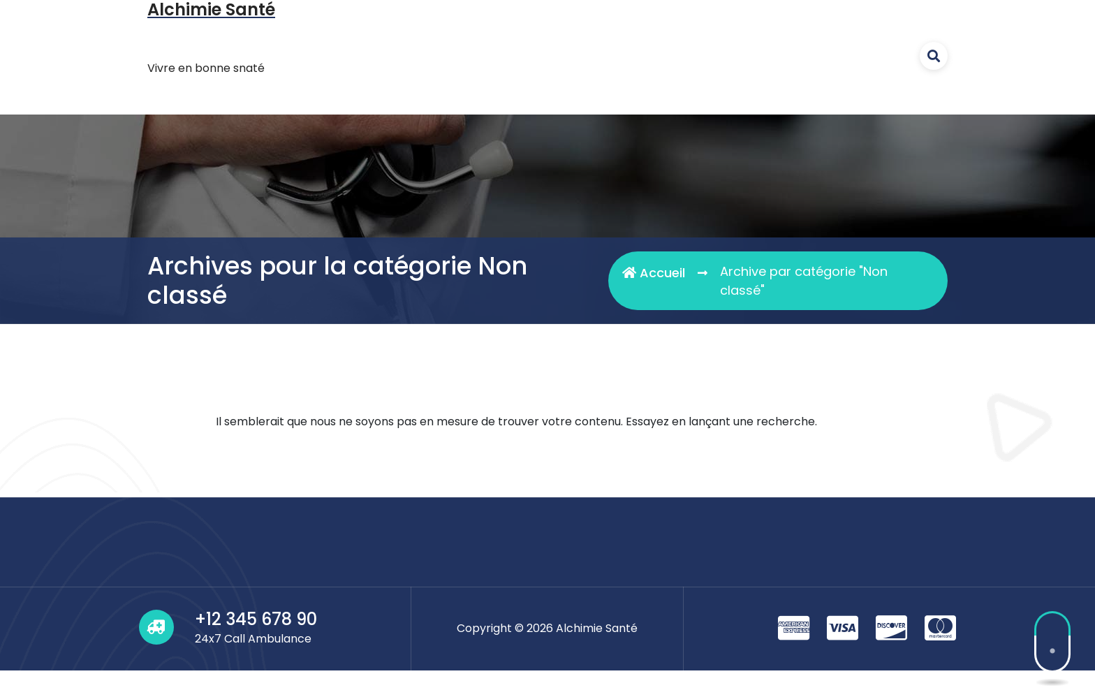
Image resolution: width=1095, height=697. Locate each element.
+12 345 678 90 (256, 619)
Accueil (653, 272)
